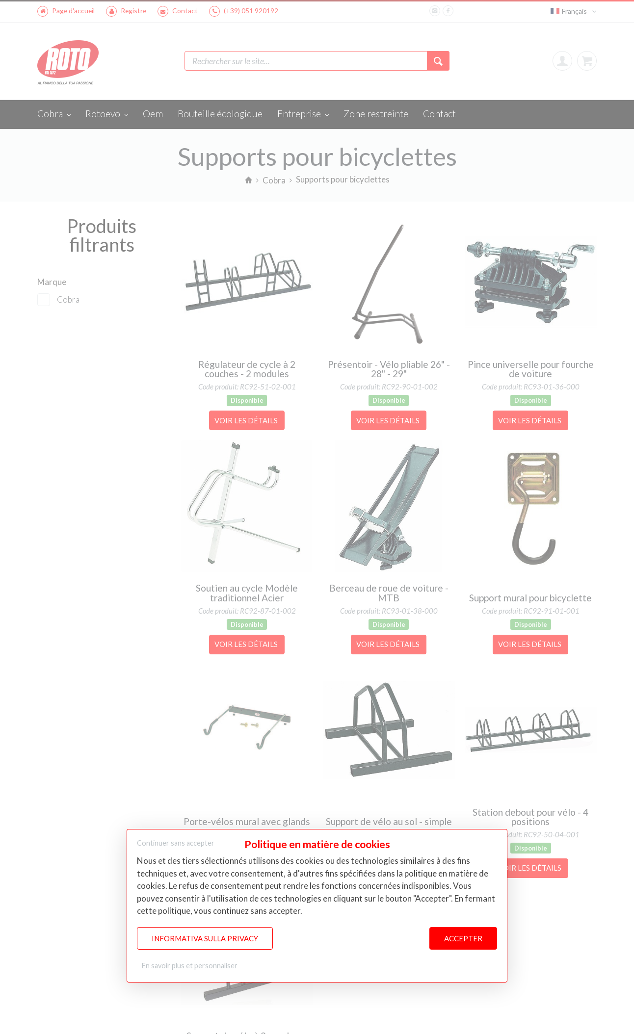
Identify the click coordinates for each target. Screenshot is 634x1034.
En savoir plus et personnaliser (190, 965)
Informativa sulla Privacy (205, 938)
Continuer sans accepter (175, 843)
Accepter (463, 938)
